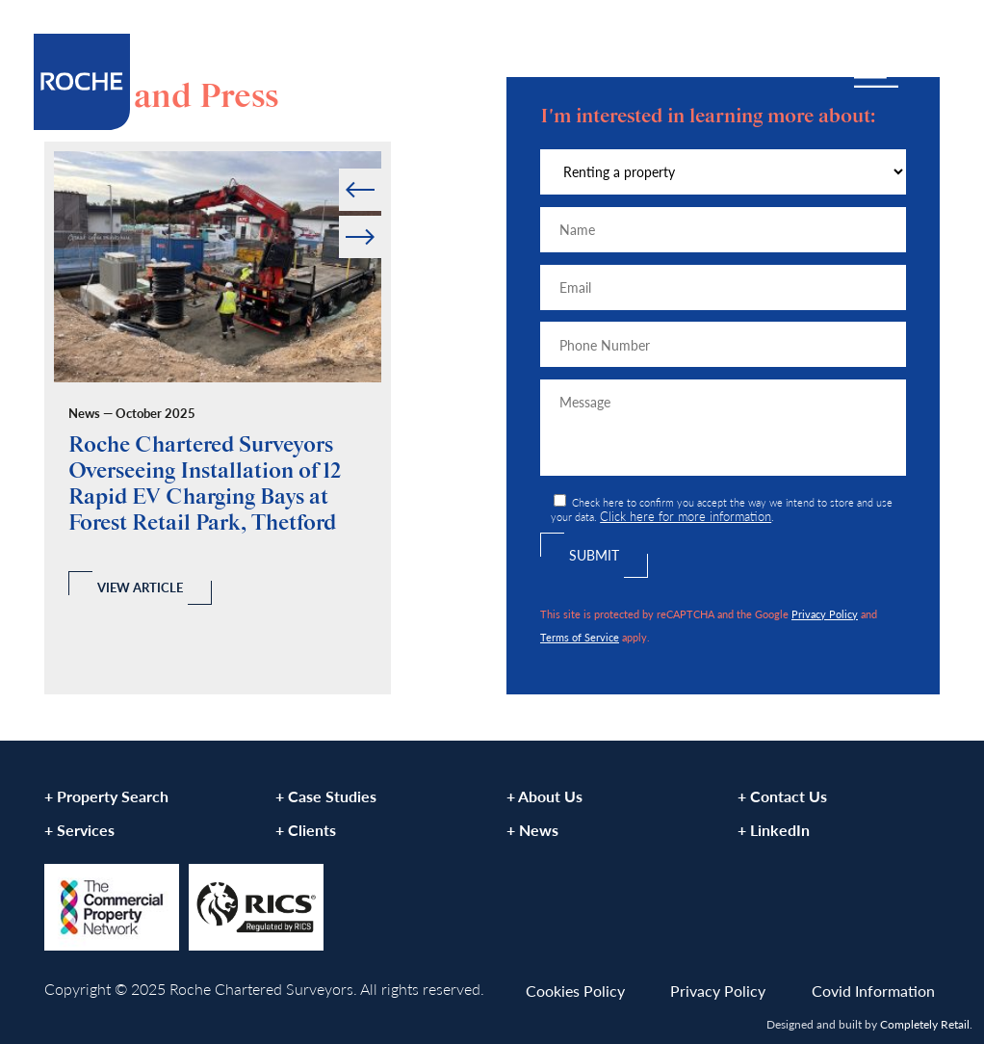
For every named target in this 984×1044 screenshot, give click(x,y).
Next (379, 216)
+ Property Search (106, 796)
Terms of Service (579, 636)
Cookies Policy (575, 990)
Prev (340, 169)
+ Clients (305, 830)
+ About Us (544, 796)
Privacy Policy (824, 613)
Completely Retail (925, 1024)
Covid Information (873, 990)
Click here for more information (685, 516)
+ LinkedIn (774, 830)
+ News (532, 830)
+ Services (79, 830)
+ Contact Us (782, 796)
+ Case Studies (325, 796)
